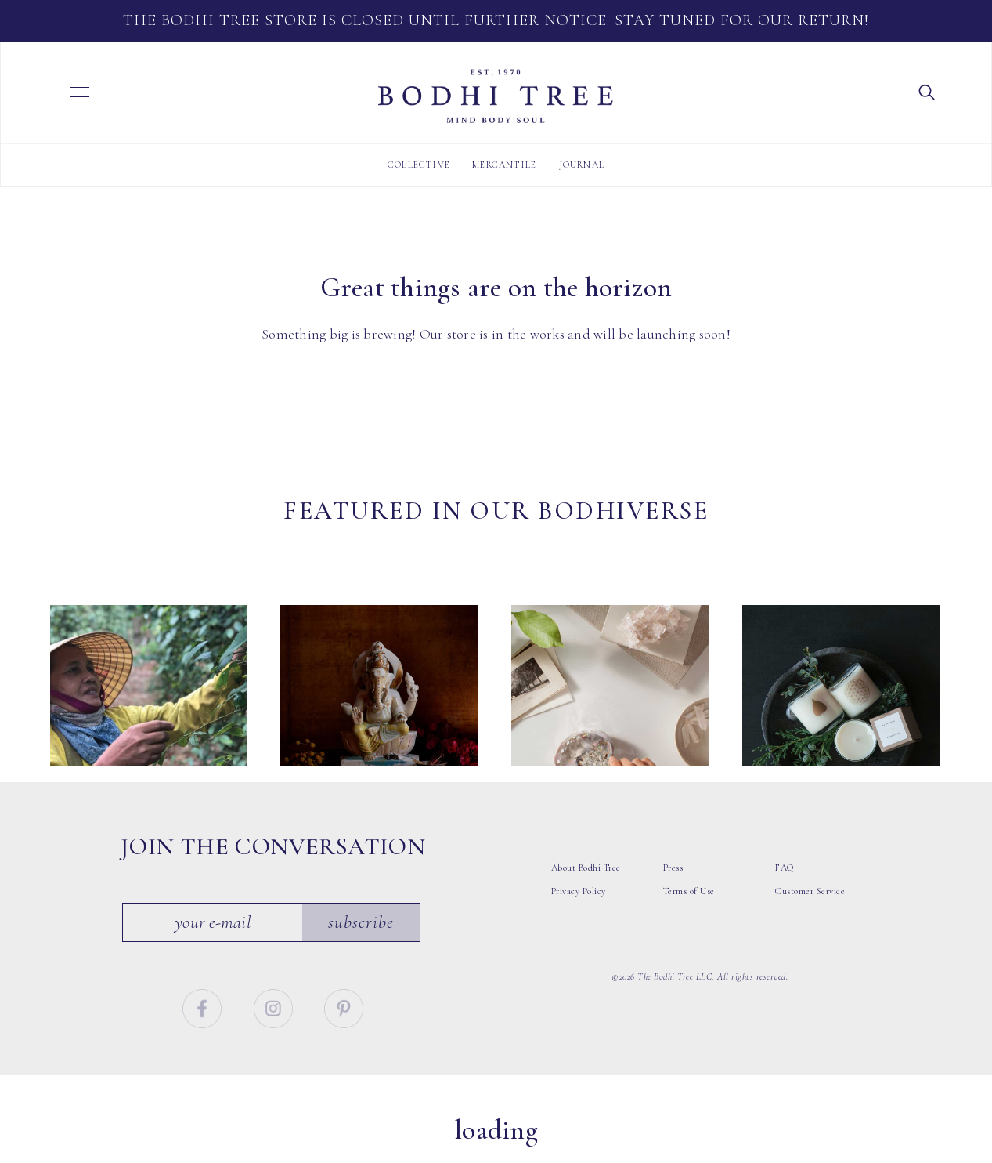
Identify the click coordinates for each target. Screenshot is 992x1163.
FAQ (784, 884)
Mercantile (504, 164)
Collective (419, 164)
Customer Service (810, 907)
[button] (927, 91)
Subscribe (361, 939)
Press (673, 884)
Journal (581, 164)
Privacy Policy (578, 907)
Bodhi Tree (495, 96)
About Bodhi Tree (586, 884)
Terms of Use (689, 907)
